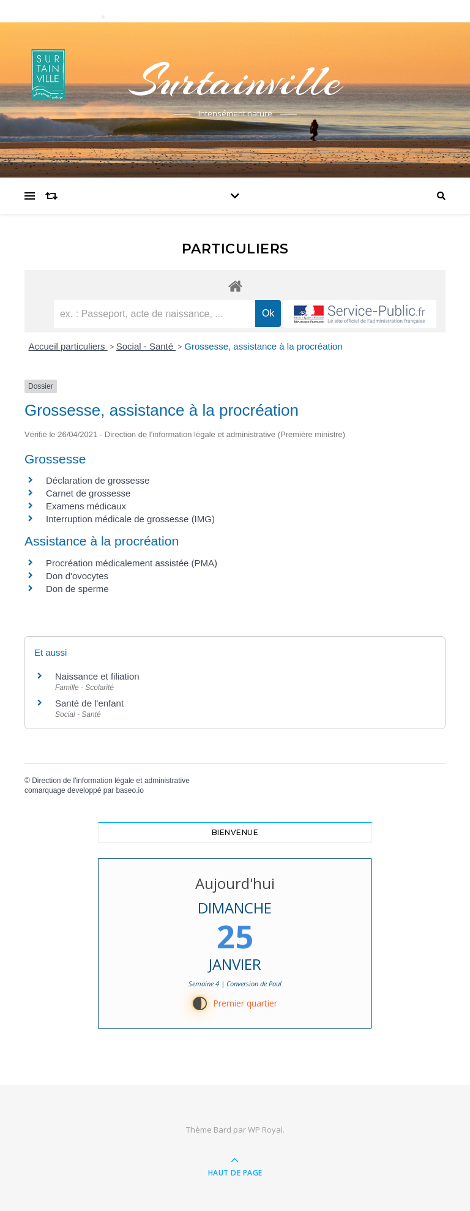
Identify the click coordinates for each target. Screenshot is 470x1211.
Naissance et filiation (97, 676)
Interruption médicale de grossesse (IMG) (130, 519)
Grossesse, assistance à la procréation (263, 346)
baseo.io (129, 790)
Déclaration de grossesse (97, 480)
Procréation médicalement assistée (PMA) (131, 563)
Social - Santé (146, 346)
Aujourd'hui (235, 883)
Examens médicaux (86, 506)
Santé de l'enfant (89, 703)
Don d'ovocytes (77, 576)
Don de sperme (77, 588)
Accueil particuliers (68, 346)
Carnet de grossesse (88, 493)
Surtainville (235, 80)
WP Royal (265, 1129)
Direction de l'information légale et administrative (111, 780)
